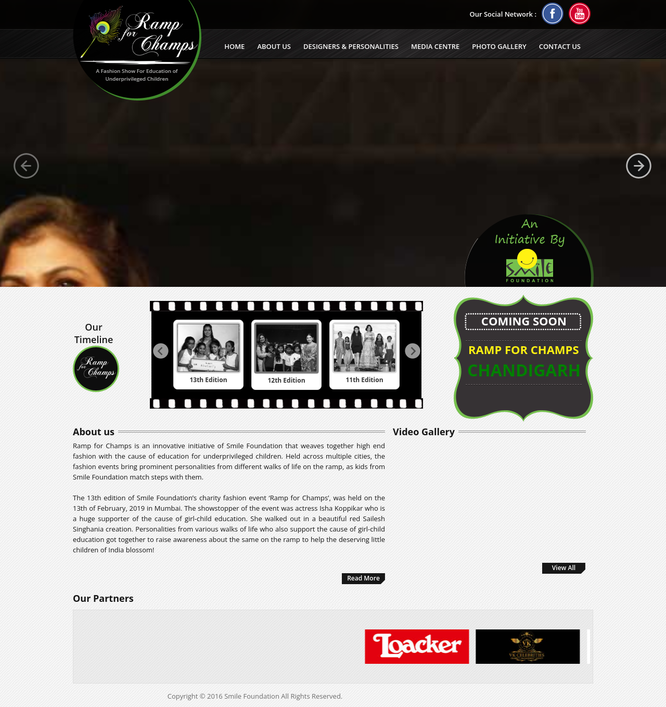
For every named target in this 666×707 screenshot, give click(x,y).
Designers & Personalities (351, 46)
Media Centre (435, 46)
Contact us (560, 46)
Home (234, 46)
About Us (274, 46)
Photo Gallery (499, 46)
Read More (363, 578)
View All (563, 567)
